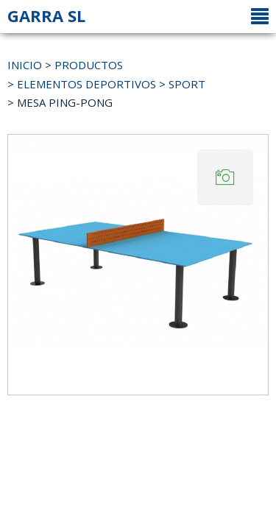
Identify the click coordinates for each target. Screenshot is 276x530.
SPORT (187, 84)
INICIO (24, 64)
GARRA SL (46, 15)
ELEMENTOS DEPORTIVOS (86, 84)
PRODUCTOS (88, 64)
